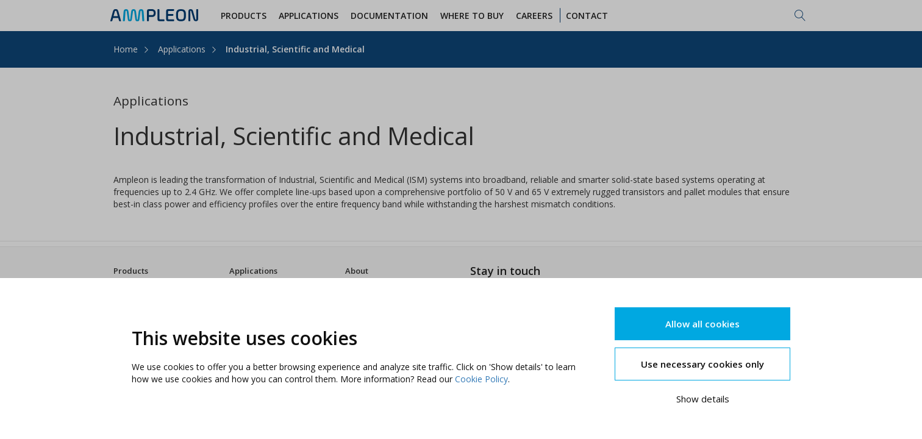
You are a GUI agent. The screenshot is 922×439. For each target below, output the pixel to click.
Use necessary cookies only (702, 364)
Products (130, 270)
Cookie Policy (481, 379)
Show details (702, 399)
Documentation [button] (391, 15)
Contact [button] (589, 15)
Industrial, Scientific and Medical (295, 49)
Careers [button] (536, 15)
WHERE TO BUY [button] (474, 15)
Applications (181, 49)
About (356, 270)
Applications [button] (310, 15)
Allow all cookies (702, 324)
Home (125, 49)
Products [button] (245, 15)
